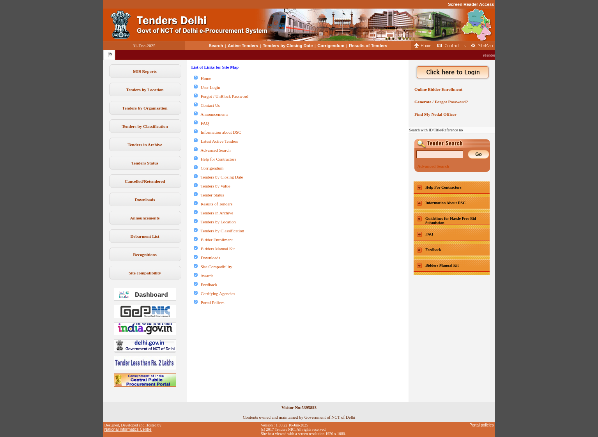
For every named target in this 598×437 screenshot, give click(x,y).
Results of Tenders (368, 45)
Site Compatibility (213, 266)
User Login (207, 87)
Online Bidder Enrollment (437, 89)
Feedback (205, 284)
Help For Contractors (443, 187)
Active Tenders (243, 45)
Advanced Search (212, 150)
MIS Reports (145, 71)
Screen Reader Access (471, 4)
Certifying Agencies (214, 293)
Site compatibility (145, 273)
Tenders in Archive (144, 144)
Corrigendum (330, 45)
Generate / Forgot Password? (440, 101)
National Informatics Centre (128, 429)
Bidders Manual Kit (214, 248)
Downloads (145, 199)
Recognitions (145, 254)
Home (202, 78)
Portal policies (481, 425)
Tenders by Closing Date (288, 45)
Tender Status (209, 195)
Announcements (145, 218)
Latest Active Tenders (216, 141)
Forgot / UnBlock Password (221, 96)
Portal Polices (209, 302)
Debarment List (144, 236)
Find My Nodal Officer (434, 114)
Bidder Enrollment (213, 239)
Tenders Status (145, 163)
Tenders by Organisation (144, 108)
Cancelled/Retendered (145, 181)
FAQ (201, 123)
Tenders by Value (212, 186)
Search (216, 45)
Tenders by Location (144, 89)
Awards (204, 275)
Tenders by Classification (145, 126)
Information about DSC (217, 132)
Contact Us (207, 105)
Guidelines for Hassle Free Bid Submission (450, 220)
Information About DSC (445, 203)
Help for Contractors (215, 159)
